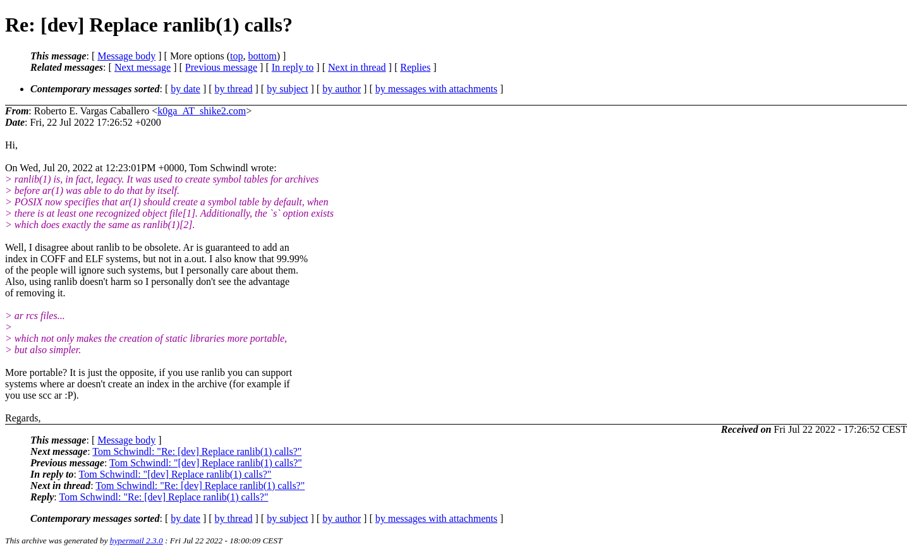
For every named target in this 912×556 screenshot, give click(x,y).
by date (185, 88)
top (236, 56)
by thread (234, 88)
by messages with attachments (436, 88)
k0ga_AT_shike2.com (201, 111)
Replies (415, 67)
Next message (142, 67)
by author (341, 88)
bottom (262, 56)
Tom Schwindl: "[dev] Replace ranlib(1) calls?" (205, 462)
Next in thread (357, 67)
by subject (287, 88)
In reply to (293, 67)
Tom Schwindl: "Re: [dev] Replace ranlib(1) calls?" (196, 451)
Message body (126, 56)
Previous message (221, 67)
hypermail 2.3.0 (136, 540)
